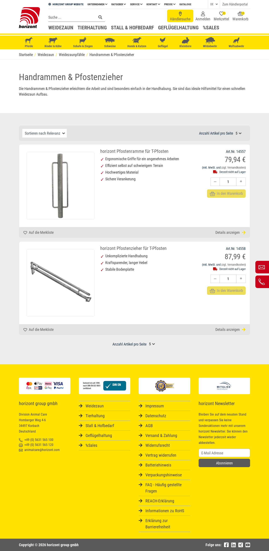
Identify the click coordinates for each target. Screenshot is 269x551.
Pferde (29, 42)
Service (136, 4)
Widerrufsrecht (157, 445)
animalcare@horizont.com (39, 450)
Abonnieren (224, 463)
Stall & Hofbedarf (132, 28)
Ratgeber (118, 4)
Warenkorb (240, 16)
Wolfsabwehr (236, 42)
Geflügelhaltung (178, 28)
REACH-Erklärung (159, 500)
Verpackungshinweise (163, 474)
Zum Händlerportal (235, 4)
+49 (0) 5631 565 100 (36, 440)
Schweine (110, 42)
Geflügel (163, 43)
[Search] (71, 17)
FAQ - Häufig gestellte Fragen (163, 488)
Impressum (154, 405)
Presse (169, 4)
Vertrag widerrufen (160, 455)
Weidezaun (60, 28)
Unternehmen (97, 4)
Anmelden (202, 16)
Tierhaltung (92, 28)
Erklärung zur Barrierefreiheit (157, 523)
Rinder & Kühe (53, 42)
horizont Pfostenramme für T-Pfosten (134, 151)
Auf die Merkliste (38, 232)
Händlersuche (180, 16)
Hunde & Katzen (136, 42)
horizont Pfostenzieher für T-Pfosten (133, 248)
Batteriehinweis (158, 465)
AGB (149, 425)
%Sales (211, 28)
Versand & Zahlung (161, 435)
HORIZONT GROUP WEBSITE (65, 4)
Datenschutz (155, 415)
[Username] (224, 453)
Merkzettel (221, 16)
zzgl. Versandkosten (233, 167)
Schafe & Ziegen (83, 42)
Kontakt (153, 4)
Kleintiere (185, 42)
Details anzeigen (230, 232)
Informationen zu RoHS (164, 510)
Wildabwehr (210, 42)
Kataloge (185, 4)
